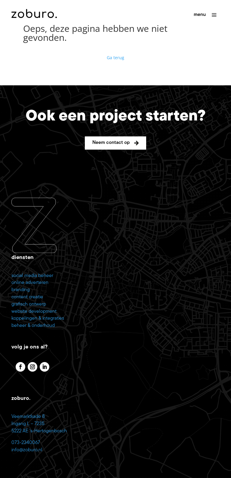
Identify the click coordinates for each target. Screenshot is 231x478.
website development (34, 311)
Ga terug (115, 57)
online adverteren (29, 282)
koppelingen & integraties (37, 318)
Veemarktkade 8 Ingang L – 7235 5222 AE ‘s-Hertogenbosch (39, 424)
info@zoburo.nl (26, 450)
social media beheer (32, 275)
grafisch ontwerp (28, 304)
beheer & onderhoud (33, 325)
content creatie (27, 297)
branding (20, 290)
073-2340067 (25, 442)
